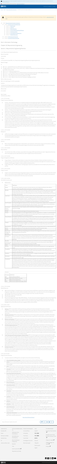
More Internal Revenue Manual (28, 417)
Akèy (2, 9)
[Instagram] (50, 458)
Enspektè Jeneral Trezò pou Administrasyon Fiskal (51, 436)
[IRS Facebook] (46, 458)
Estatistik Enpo (4, 438)
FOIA (13, 446)
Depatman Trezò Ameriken (51, 431)
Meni (54, 6)
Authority (12, 27)
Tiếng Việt (36, 443)
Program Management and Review (17, 30)
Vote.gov (48, 446)
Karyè (2, 433)
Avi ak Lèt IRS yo (26, 431)
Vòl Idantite (25, 433)
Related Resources (14, 34)
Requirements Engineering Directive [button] (13, 23)
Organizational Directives (13, 36)
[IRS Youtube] (55, 458)
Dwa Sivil (14, 444)
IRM (4, 9)
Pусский (36, 440)
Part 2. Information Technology (11, 9)
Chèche (45, 6)
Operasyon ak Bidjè (4, 435)
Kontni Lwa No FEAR (16, 448)
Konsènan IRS (3, 431)
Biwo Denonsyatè (26, 443)
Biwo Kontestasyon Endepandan (16, 440)
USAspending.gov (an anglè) (50, 443)
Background (12, 26)
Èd (1, 440)
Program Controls (13, 31)
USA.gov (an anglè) (50, 440)
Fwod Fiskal (25, 438)
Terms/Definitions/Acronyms (15, 33)
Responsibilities (13, 29)
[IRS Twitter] (48, 458)
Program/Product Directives (13, 38)
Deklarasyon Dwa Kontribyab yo (15, 433)
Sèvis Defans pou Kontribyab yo (15, 437)
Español (36, 431)
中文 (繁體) (37, 435)
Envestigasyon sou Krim (27, 440)
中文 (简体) (37, 433)
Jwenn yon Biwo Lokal (5, 443)
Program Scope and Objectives (14, 24)
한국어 (36, 438)
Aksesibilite (54, 462)
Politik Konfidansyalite (46, 462)
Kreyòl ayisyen (37, 445)
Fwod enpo (25, 435)
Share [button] (44, 422)
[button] (50, 6)
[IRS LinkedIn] (53, 458)
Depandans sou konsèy (16, 451)
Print (51, 422)
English (36, 448)
